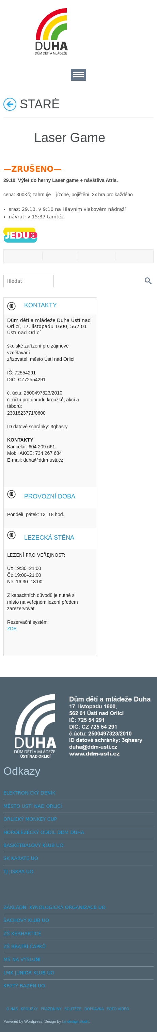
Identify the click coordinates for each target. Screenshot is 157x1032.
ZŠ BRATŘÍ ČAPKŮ (24, 946)
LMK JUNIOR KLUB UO (28, 972)
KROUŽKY (29, 1009)
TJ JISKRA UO (18, 871)
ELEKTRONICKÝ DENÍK (29, 793)
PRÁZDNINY (51, 1009)
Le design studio (75, 1021)
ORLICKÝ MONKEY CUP (30, 819)
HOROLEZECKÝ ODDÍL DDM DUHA (43, 832)
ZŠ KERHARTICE (22, 933)
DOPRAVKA (94, 1009)
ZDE (12, 628)
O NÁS (12, 1009)
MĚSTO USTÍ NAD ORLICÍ (32, 806)
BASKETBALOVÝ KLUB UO (33, 845)
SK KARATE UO (20, 858)
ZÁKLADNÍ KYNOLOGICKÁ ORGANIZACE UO (54, 907)
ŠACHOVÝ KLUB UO (26, 920)
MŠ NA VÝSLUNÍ (22, 959)
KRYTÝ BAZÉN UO (24, 985)
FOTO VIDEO (118, 1009)
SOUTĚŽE (72, 1009)
